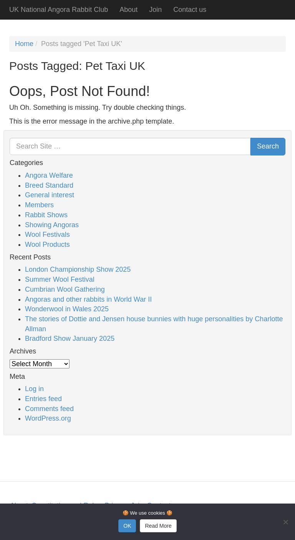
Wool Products (47, 244)
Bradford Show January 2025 (69, 338)
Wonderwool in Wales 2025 (67, 309)
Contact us (189, 9)
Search (268, 146)
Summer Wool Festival (59, 279)
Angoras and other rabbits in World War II (88, 299)
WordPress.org (48, 418)
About (128, 9)
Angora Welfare (49, 175)
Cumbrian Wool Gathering (65, 289)
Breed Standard (49, 185)
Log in (34, 389)
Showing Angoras (52, 225)
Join (155, 9)
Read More (158, 526)
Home (24, 44)
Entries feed (43, 399)
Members (39, 205)
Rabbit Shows (46, 215)
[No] (285, 522)
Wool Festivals (47, 234)
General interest (49, 195)
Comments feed (49, 409)
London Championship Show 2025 (78, 269)
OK (127, 526)
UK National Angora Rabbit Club (58, 9)
